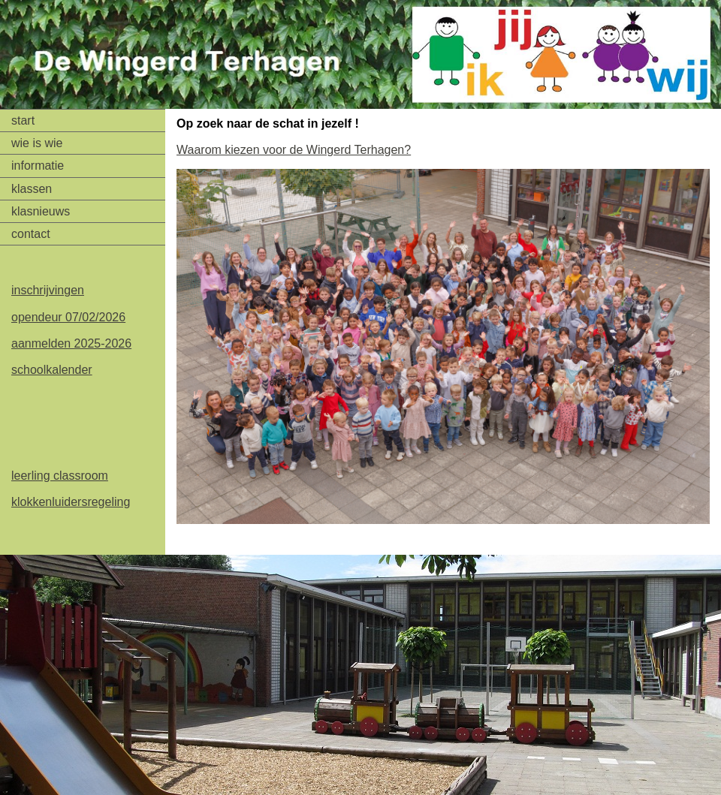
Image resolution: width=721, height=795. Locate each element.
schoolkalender (51, 369)
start (23, 120)
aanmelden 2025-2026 (71, 343)
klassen (31, 188)
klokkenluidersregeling (70, 501)
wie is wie (36, 143)
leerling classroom (59, 475)
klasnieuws (40, 211)
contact (30, 233)
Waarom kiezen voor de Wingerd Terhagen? (293, 149)
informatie (37, 165)
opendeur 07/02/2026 (68, 317)
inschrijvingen (47, 290)
